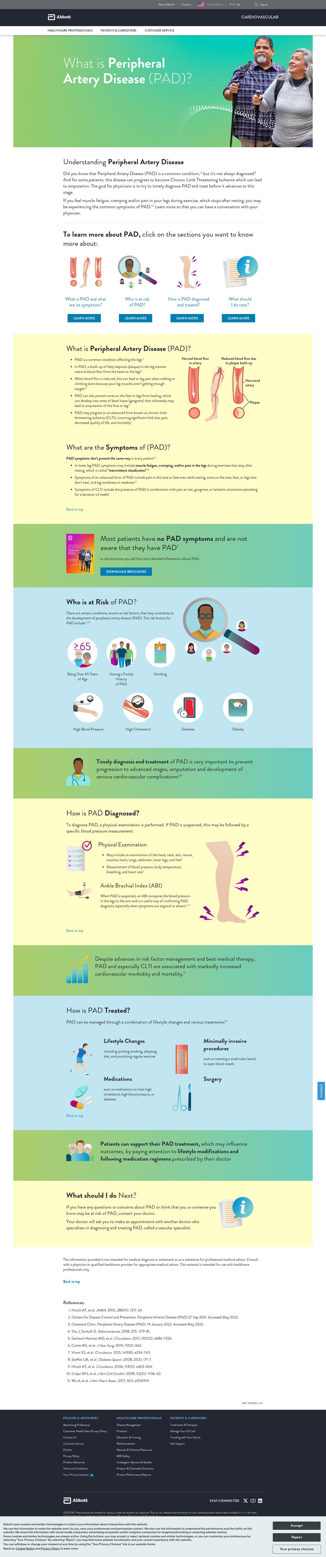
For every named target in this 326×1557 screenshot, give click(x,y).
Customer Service (73, 1444)
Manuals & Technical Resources (134, 1450)
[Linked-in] (260, 1501)
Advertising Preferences (76, 1425)
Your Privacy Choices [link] (78, 1475)
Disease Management (129, 1425)
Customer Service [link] (159, 31)
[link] (80, 1419)
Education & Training (129, 1437)
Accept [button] (297, 1525)
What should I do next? (240, 302)
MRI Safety (123, 1456)
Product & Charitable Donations (135, 1469)
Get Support (177, 1444)
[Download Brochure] (126, 571)
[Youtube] (253, 1501)
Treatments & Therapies (183, 1425)
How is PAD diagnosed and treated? (188, 302)
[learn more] (84, 318)
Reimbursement (126, 1444)
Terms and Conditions (75, 1469)
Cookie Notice (25, 1548)
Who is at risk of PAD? (137, 302)
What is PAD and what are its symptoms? (85, 302)
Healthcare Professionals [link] (70, 31)
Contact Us (70, 1437)
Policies (67, 1450)
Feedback (321, 1090)
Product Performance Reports (134, 1475)
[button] (256, 4)
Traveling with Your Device (185, 1437)
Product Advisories (74, 1462)
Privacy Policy (71, 1456)
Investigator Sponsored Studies (134, 1462)
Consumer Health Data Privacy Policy (85, 1431)
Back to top (74, 509)
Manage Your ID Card (182, 1431)
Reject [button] (296, 1537)
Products (122, 1431)
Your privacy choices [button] (297, 1549)
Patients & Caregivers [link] (118, 31)
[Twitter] (245, 1501)
